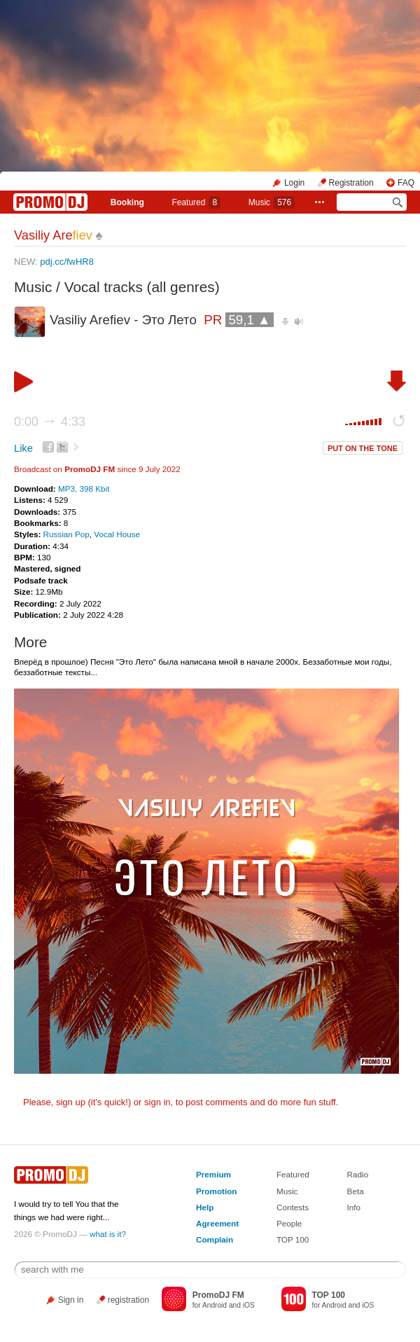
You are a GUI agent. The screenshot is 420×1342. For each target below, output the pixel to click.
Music (271, 202)
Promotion (216, 1191)
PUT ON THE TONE (363, 448)
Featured (196, 202)
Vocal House (117, 534)
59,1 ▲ (249, 319)
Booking (127, 202)
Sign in (71, 1300)
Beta (355, 1191)
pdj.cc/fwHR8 (67, 261)
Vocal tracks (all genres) (142, 287)
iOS (249, 1305)
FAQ (406, 183)
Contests (292, 1207)
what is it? (108, 1233)
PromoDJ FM (89, 468)
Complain (214, 1239)
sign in (157, 1102)
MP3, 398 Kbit (83, 488)
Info (354, 1207)
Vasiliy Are (53, 235)
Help (205, 1207)
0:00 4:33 (49, 422)
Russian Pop (66, 534)
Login (294, 183)
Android (214, 1305)
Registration (351, 183)
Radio (358, 1174)
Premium (213, 1174)
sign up (70, 1102)
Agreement (217, 1223)
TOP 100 (292, 1239)
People (289, 1223)
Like (23, 448)
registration (128, 1300)
